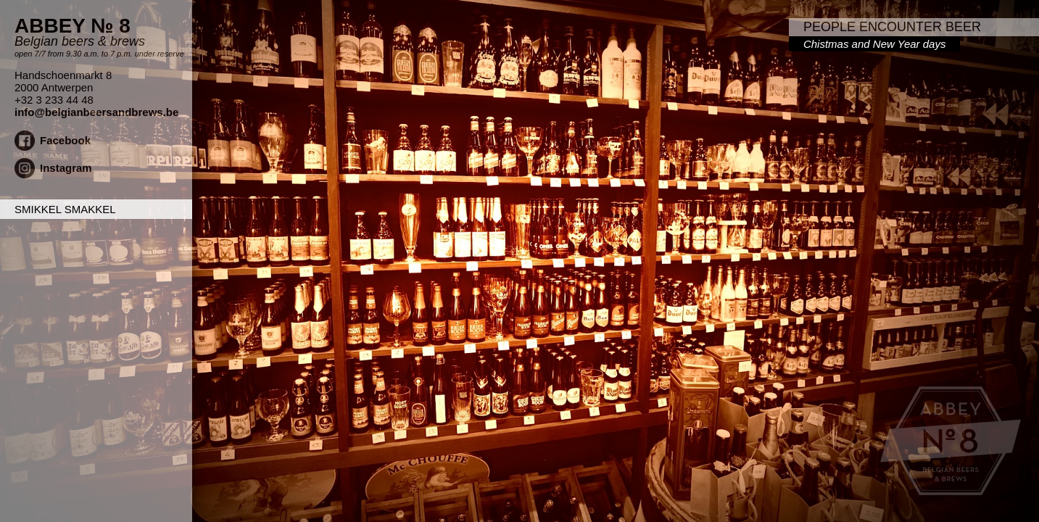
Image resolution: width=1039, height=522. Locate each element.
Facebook (65, 140)
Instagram (66, 168)
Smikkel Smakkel (65, 209)
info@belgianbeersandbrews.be (96, 112)
